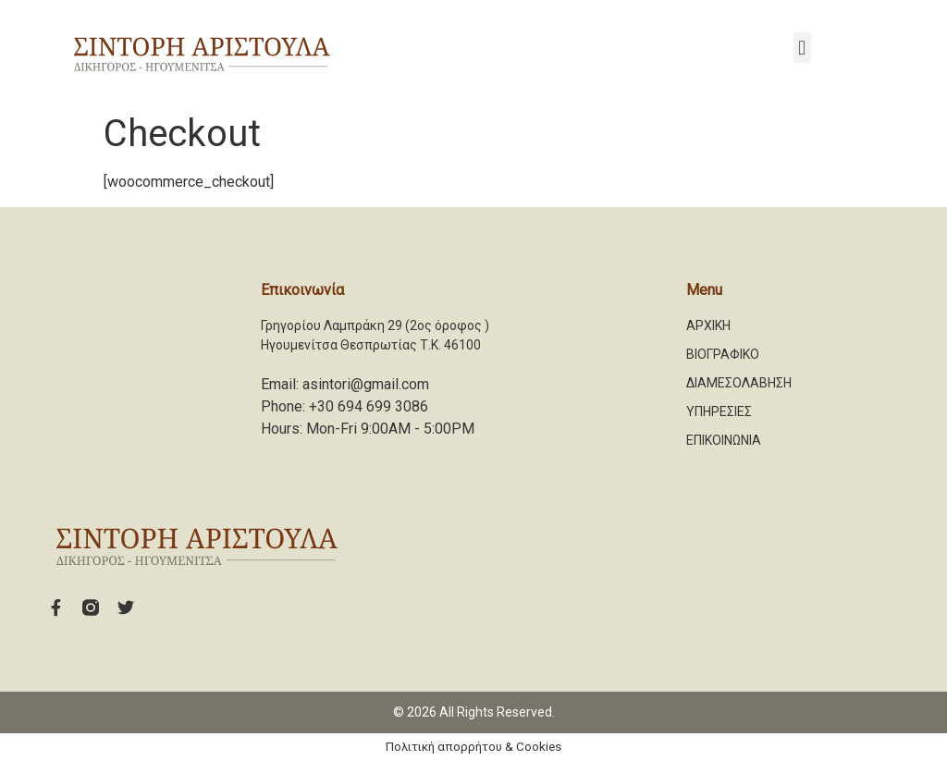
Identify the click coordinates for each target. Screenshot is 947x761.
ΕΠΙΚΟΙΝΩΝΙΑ (723, 440)
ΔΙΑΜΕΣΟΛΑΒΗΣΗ (739, 382)
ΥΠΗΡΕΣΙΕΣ (719, 411)
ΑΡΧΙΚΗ (708, 325)
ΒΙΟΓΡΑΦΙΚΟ (722, 354)
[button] (802, 47)
